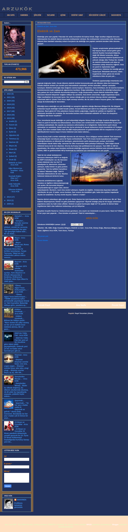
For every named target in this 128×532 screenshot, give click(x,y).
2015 (9, 118)
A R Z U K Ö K (17, 9)
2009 (9, 204)
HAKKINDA (21, 500)
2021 (9, 97)
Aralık (11, 121)
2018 (9, 108)
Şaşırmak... (19, 400)
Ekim (11, 128)
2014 (9, 197)
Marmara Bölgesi (111, 228)
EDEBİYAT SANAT (77, 15)
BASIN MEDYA (116, 15)
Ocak (11, 160)
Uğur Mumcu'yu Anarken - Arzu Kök (16, 170)
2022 (9, 94)
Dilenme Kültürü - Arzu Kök (15, 190)
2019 (9, 104)
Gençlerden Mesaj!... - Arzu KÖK (21, 379)
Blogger (115, 524)
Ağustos (13, 135)
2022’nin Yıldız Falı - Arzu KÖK (21, 334)
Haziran (12, 142)
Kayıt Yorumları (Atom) (84, 313)
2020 (9, 101)
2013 (9, 200)
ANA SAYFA (10, 15)
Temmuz (13, 139)
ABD (50, 228)
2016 (9, 115)
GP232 (89, 524)
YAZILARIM (51, 15)
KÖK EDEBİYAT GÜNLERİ (97, 15)
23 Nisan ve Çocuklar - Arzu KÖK (21, 424)
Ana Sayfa (81, 305)
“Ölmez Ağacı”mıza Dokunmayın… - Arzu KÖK (21, 289)
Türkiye (71, 231)
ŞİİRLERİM (37, 15)
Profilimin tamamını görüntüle (18, 505)
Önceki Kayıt (118, 305)
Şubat (11, 156)
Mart (11, 153)
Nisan (11, 149)
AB (46, 228)
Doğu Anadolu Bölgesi (62, 228)
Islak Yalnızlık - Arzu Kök (15, 185)
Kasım (12, 125)
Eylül (11, 132)
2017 (9, 111)
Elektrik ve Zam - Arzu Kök (81, 228)
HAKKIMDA (24, 15)
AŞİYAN (62, 15)
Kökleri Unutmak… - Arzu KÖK (20, 311)
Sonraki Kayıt (43, 305)
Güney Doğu (98, 228)
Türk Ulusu (62, 231)
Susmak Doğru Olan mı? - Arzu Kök (15, 178)
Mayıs (11, 146)
